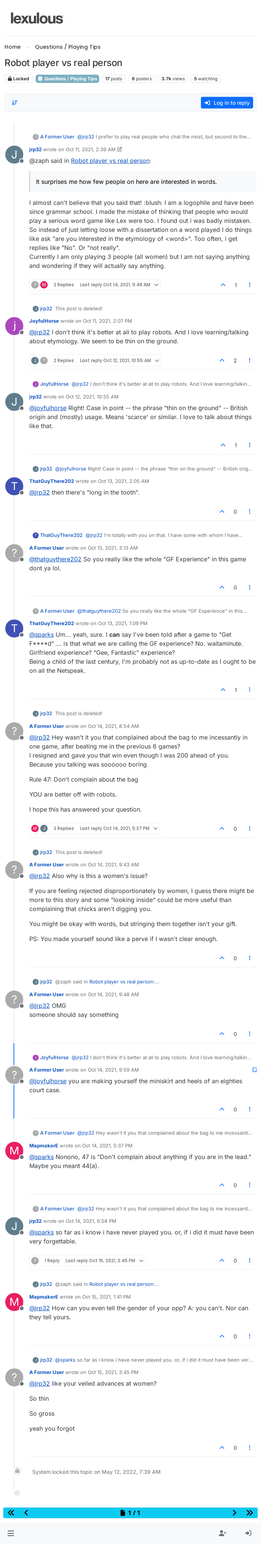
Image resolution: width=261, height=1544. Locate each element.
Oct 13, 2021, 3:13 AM (113, 548)
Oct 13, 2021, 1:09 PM (123, 623)
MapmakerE (43, 1146)
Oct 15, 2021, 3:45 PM (113, 1372)
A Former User (57, 137)
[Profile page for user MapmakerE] (14, 1151)
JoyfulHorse (44, 321)
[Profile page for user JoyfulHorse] (14, 326)
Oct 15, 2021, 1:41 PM (106, 1297)
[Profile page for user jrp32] (14, 155)
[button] (10, 1533)
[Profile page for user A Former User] (14, 553)
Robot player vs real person (110, 160)
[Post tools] (250, 285)
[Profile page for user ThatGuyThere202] (14, 486)
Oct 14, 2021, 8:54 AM (113, 726)
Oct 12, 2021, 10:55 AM (92, 397)
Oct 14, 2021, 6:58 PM (91, 1221)
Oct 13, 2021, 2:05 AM (123, 481)
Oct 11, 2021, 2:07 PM (107, 321)
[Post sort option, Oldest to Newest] (14, 102)
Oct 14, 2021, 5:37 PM (107, 1146)
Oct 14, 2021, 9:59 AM (113, 1070)
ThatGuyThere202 (51, 481)
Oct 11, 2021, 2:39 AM (91, 149)
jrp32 (35, 149)
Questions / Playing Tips (67, 78)
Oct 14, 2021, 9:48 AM (113, 994)
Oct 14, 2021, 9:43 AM (113, 864)
